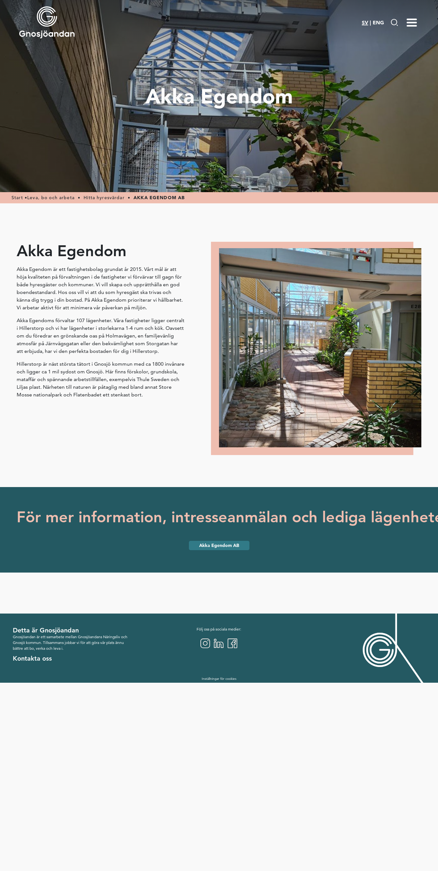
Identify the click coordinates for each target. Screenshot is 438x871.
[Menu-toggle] (412, 22)
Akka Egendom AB (219, 545)
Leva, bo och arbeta (51, 197)
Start (17, 197)
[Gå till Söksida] (394, 22)
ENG (378, 22)
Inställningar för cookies (219, 679)
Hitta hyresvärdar (104, 197)
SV (365, 22)
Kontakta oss (32, 658)
